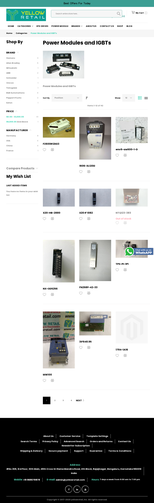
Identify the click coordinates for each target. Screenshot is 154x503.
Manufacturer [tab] (17, 130)
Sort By (46, 98)
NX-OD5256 (50, 288)
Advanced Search (74, 441)
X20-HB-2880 (51, 213)
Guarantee (95, 450)
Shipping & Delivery (31, 450)
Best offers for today (77, 3)
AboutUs (91, 26)
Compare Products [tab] (20, 168)
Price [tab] (10, 111)
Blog (129, 26)
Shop (120, 26)
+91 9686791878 (31, 479)
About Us (48, 436)
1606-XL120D (87, 166)
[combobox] (86, 13)
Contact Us (107, 26)
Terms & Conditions (119, 450)
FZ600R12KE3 (51, 144)
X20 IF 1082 (86, 213)
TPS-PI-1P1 (122, 264)
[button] (44, 149)
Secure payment (58, 450)
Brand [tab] (10, 52)
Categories (21, 33)
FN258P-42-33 (88, 287)
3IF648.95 (85, 341)
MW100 (47, 374)
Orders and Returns (101, 441)
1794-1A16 (122, 349)
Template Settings (97, 436)
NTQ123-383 (123, 213)
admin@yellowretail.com (70, 479)
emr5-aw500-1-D (127, 149)
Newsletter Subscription (76, 445)
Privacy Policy (50, 441)
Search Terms (29, 441)
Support (78, 450)
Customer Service (70, 436)
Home (11, 26)
